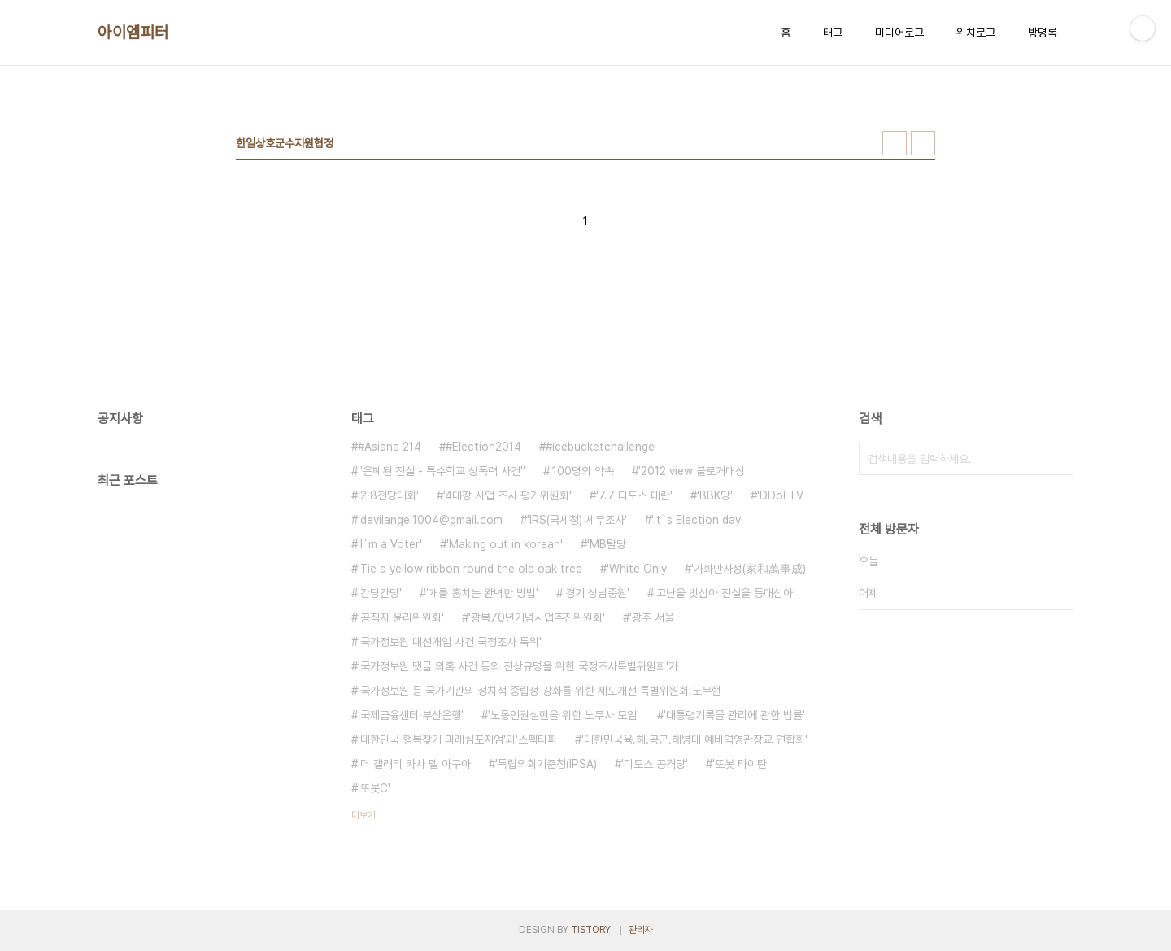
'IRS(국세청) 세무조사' (577, 519)
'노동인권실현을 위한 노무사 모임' (563, 715)
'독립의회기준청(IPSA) (546, 763)
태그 (832, 32)
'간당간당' (380, 593)
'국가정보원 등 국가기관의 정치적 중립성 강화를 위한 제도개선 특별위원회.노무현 (539, 690)
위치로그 (975, 32)
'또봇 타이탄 (739, 763)
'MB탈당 (606, 544)
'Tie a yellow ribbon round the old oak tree (470, 568)
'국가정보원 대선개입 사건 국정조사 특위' (450, 641)
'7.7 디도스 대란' (634, 495)
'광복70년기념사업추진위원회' (536, 617)
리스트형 (923, 143)
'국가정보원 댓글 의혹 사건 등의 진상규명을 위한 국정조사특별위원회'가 (518, 666)
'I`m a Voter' (390, 544)
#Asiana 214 (389, 446)
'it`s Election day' (697, 519)
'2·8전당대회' (388, 495)
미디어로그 (899, 32)
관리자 (641, 930)
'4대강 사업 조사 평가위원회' (507, 495)
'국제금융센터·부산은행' (411, 715)
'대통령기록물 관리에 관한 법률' (734, 715)
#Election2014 (483, 446)
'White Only (637, 568)
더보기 (363, 815)
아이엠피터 (133, 32)
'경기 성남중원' (596, 593)
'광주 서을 (651, 617)
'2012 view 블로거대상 (691, 471)
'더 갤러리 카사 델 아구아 (414, 763)
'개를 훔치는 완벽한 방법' (482, 593)
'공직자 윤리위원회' (401, 617)
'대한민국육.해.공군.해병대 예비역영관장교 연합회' (694, 739)
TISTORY (591, 930)
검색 (1057, 458)
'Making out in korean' (504, 544)
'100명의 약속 (582, 471)
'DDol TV (780, 495)
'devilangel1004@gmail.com (430, 519)
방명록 (1042, 32)
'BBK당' (715, 495)
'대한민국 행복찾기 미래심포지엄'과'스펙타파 (457, 739)
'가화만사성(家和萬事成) (748, 568)
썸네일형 (894, 143)
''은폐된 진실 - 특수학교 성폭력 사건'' (441, 471)
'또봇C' (374, 788)
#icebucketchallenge (600, 446)
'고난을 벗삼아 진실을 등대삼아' (724, 593)
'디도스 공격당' (654, 763)
